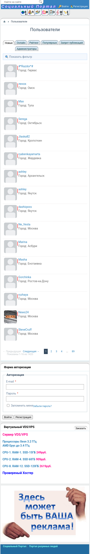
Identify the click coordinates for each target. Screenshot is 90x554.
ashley (22, 171)
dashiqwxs (25, 206)
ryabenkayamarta (29, 154)
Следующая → (31, 351)
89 (73, 351)
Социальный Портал (28, 6)
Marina (22, 242)
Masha (22, 259)
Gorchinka (24, 277)
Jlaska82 (24, 136)
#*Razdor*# (25, 66)
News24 (23, 312)
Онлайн (21, 42)
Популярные (49, 42)
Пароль (11, 393)
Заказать (81, 428)
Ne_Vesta (24, 224)
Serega (22, 119)
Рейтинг (33, 42)
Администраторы (26, 48)
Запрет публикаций (72, 42)
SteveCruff (25, 329)
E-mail (10, 381)
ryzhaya (23, 294)
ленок (22, 83)
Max (21, 101)
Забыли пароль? (42, 406)
